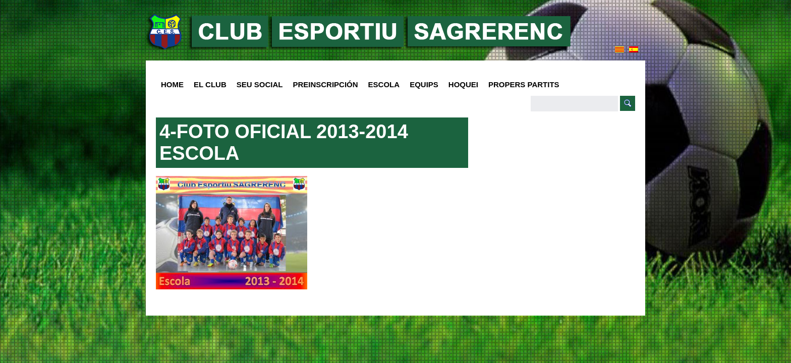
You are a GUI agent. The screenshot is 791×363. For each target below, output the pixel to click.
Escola (381, 85)
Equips (421, 85)
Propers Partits (523, 84)
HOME (172, 84)
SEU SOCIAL (260, 84)
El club (208, 85)
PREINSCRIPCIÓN (325, 84)
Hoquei (463, 84)
